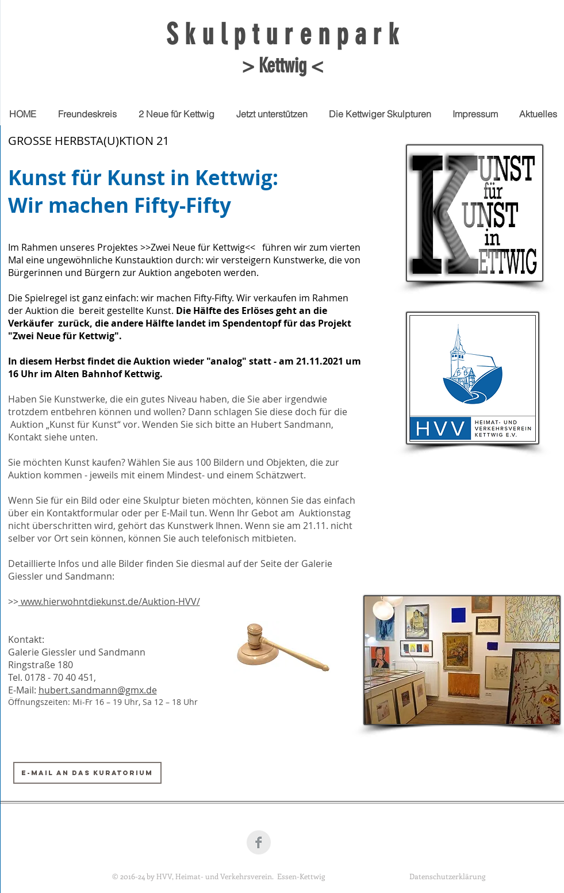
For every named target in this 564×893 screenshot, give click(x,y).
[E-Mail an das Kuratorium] (87, 773)
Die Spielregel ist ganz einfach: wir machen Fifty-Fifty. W (126, 298)
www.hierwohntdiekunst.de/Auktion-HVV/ (109, 601)
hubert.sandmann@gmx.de (98, 690)
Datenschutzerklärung (447, 876)
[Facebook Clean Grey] (259, 842)
